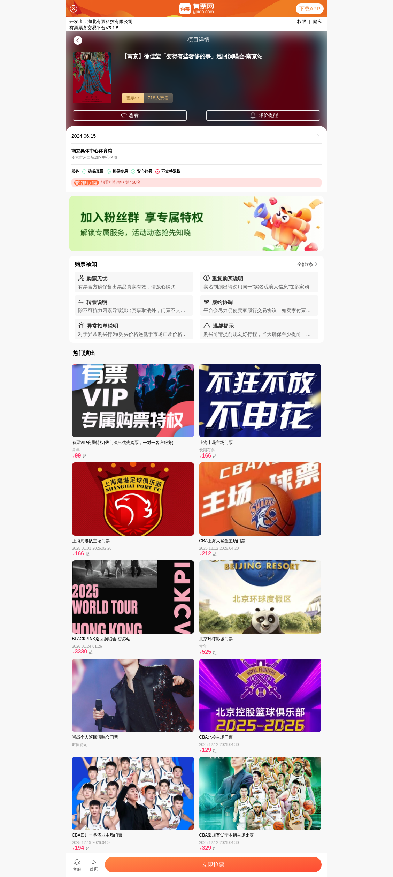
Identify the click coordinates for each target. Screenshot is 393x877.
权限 (301, 21)
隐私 (317, 21)
